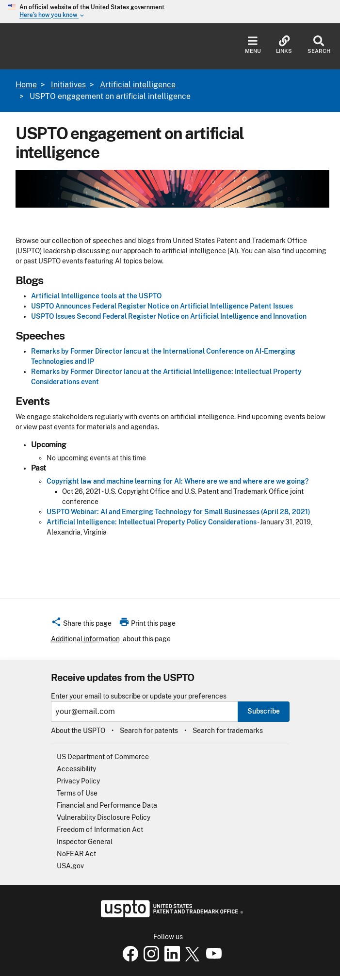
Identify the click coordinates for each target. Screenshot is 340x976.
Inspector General (85, 842)
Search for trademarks (228, 730)
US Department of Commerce (103, 757)
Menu (253, 44)
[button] (81, 625)
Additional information (85, 639)
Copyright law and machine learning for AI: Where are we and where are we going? (177, 481)
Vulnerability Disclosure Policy (103, 817)
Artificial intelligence (138, 84)
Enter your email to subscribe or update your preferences (139, 696)
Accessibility (76, 769)
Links (284, 44)
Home (26, 84)
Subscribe (263, 711)
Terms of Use (77, 793)
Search (319, 44)
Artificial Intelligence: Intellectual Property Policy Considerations (152, 522)
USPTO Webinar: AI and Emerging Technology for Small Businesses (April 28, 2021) (178, 512)
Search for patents (149, 730)
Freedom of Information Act (100, 829)
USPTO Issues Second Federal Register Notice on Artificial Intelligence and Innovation (169, 316)
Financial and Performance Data (107, 805)
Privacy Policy (78, 781)
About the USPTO (78, 730)
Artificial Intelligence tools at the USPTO (96, 296)
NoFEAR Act (76, 854)
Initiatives (68, 84)
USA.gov (70, 866)
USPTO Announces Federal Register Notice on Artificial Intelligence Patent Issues (162, 306)
